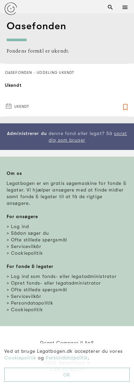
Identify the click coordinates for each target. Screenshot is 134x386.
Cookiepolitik (20, 357)
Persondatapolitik (67, 357)
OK (66, 374)
